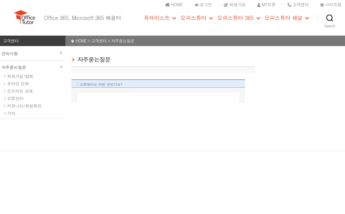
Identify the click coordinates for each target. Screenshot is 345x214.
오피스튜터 (193, 21)
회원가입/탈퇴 (20, 84)
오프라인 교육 (20, 99)
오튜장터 (15, 106)
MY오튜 (266, 4)
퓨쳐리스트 (157, 21)
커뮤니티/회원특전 (24, 114)
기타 (11, 121)
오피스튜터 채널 (283, 21)
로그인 (203, 4)
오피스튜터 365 (235, 21)
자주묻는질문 (32, 75)
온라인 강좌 (18, 92)
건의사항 (9, 61)
